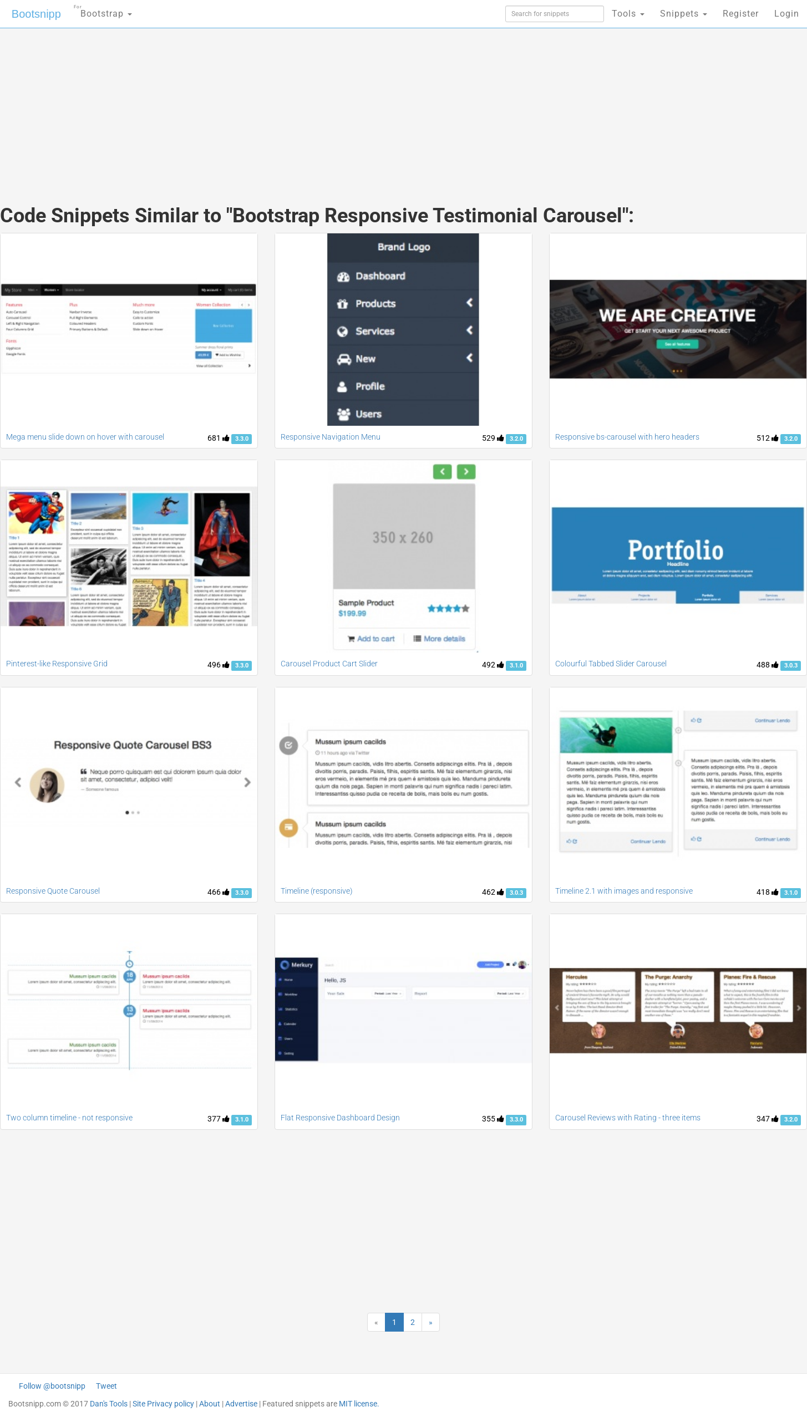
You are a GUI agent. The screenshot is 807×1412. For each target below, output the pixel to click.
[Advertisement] (320, 105)
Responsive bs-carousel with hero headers (627, 436)
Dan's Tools (109, 1403)
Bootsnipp (36, 14)
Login (786, 13)
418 (768, 892)
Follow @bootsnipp (52, 1386)
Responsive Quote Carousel (53, 890)
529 (493, 438)
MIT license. (359, 1403)
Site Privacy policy (163, 1403)
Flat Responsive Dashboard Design (340, 1117)
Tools (628, 13)
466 (218, 892)
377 (218, 1118)
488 (768, 664)
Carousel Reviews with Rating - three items (628, 1117)
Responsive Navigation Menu (330, 436)
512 (768, 438)
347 (768, 1118)
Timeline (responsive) (317, 890)
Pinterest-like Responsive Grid (57, 663)
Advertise (241, 1403)
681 (218, 438)
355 (493, 1118)
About (209, 1403)
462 (493, 892)
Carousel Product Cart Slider (329, 663)
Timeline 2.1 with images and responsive (624, 890)
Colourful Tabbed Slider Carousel (611, 663)
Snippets (683, 13)
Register (741, 13)
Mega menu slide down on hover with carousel (85, 436)
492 (493, 664)
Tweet (106, 1386)
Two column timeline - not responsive (69, 1117)
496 (218, 664)
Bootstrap (103, 10)
